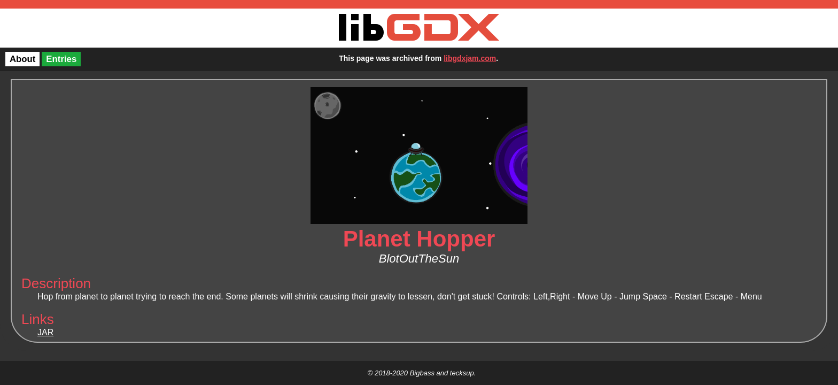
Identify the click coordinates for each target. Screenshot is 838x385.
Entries (61, 59)
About (22, 59)
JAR (45, 332)
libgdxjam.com (470, 58)
